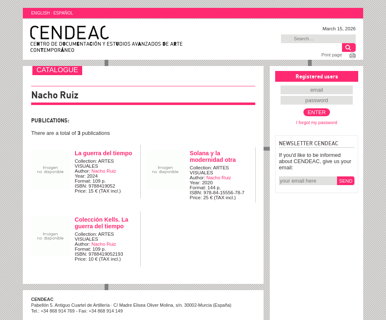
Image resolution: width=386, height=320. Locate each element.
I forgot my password (316, 122)
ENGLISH (40, 13)
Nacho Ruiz (103, 171)
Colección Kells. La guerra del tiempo (101, 223)
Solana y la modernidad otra (213, 156)
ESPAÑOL (63, 13)
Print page (331, 54)
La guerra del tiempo (103, 153)
